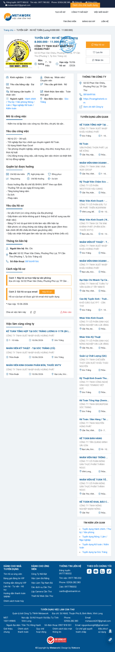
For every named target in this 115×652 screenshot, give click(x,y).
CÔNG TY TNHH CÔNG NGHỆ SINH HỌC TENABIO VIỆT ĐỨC (94, 385)
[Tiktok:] (109, 571)
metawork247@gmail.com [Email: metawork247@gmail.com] (98, 621)
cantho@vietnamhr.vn (69, 591)
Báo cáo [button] (65, 312)
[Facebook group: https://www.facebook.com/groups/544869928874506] (95, 571)
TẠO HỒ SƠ (60, 12)
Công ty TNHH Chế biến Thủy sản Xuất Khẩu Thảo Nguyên (94, 362)
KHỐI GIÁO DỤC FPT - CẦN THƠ (92, 304)
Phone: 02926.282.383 (70, 582)
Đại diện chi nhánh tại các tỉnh (94, 280)
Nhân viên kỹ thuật (90, 337)
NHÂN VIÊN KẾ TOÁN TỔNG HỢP (94, 479)
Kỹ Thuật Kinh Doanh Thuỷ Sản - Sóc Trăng (94, 378)
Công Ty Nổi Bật (39, 574)
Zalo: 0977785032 (68, 587)
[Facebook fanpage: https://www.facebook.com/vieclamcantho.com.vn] (89, 571)
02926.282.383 (64, 2)
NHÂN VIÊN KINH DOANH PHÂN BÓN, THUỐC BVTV (33, 365)
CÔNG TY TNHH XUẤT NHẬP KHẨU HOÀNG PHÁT (30, 335)
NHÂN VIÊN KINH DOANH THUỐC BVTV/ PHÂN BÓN (94, 163)
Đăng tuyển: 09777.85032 (65, 572)
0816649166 (32, 261)
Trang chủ (8, 30)
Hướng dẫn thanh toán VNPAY (14, 595)
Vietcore (75, 648)
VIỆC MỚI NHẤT (101, 12)
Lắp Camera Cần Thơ (41, 591)
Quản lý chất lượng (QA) (93, 356)
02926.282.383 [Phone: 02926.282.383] (71, 621)
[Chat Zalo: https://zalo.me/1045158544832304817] (102, 571)
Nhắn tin (97, 60)
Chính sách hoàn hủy (14, 601)
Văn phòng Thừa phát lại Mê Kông (94, 149)
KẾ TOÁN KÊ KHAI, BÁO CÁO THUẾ (94, 502)
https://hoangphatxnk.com (95, 101)
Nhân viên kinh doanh (91, 318)
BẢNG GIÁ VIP (88, 21)
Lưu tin (98, 52)
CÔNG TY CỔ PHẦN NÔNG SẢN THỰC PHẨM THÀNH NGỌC (92, 464)
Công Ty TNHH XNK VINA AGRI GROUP (92, 168)
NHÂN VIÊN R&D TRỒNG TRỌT (94, 457)
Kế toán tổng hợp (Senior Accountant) (94, 400)
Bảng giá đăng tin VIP (14, 578)
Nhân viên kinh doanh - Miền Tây (94, 200)
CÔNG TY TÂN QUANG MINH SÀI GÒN (93, 444)
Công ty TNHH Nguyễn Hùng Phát (92, 425)
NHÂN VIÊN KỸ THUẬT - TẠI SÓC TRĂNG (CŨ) (30, 348)
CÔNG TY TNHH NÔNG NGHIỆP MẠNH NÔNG (91, 507)
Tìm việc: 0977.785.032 (70, 578)
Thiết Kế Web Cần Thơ (42, 596)
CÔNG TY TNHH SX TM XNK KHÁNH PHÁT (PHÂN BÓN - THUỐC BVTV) (93, 226)
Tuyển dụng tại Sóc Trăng (94, 552)
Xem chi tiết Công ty (93, 107)
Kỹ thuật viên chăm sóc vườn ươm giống (94, 181)
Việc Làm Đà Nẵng (40, 578)
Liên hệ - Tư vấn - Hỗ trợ (14, 588)
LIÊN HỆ (104, 21)
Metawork (55, 648)
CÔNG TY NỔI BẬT (79, 12)
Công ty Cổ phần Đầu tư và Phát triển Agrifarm (93, 206)
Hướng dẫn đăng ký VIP (15, 583)
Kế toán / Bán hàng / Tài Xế (94, 419)
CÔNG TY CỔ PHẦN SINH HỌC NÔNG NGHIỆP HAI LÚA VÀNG (94, 323)
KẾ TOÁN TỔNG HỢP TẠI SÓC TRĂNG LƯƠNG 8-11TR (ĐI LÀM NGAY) (38, 331)
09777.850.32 (23, 2)
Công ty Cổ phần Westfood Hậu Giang (91, 187)
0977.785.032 (44, 2)
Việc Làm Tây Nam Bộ (42, 583)
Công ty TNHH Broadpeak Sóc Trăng (94, 406)
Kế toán (84, 143)
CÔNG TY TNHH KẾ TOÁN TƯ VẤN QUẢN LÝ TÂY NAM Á (94, 285)
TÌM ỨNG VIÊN (69, 21)
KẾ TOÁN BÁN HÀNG (91, 438)
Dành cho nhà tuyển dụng (85, 5)
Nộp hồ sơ (97, 44)
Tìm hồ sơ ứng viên (13, 574)
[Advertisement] (39, 402)
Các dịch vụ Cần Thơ (41, 587)
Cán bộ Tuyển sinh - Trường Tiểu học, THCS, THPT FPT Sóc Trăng (94, 299)
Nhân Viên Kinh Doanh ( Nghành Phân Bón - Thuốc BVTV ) (94, 219)
